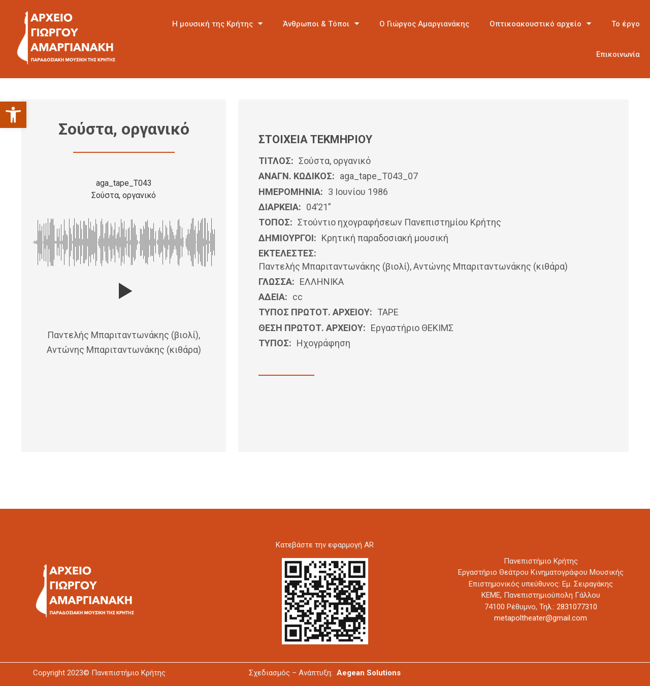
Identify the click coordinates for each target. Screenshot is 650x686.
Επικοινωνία (618, 54)
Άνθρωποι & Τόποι (321, 23)
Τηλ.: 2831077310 (568, 606)
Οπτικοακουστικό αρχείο (540, 23)
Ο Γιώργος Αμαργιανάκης (424, 23)
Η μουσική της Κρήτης (217, 23)
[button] (13, 115)
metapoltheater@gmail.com (540, 618)
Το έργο (625, 23)
